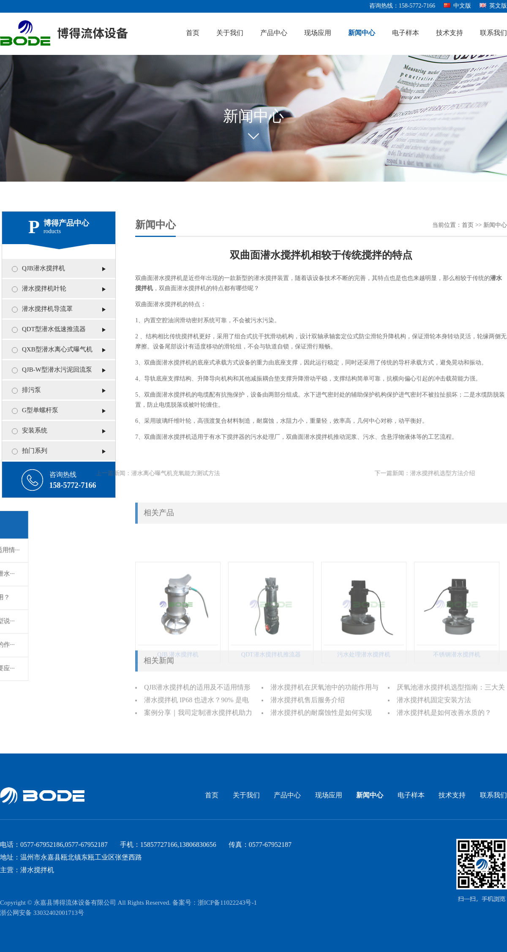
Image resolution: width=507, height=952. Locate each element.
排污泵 (27, 390)
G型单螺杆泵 (36, 410)
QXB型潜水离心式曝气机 (53, 349)
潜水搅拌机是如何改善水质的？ (444, 716)
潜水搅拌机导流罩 (43, 309)
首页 (192, 33)
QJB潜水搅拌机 (39, 268)
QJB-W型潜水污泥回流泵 (53, 370)
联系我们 (493, 33)
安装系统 (31, 430)
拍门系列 (31, 451)
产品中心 (273, 33)
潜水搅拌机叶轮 (40, 289)
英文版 (493, 6)
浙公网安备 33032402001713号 (42, 913)
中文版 (457, 6)
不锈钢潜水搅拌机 (456, 679)
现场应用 (317, 33)
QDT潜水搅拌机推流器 (271, 679)
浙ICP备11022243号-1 (227, 903)
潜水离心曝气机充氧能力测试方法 (146, 474)
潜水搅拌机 (168, 283)
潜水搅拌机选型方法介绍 (418, 474)
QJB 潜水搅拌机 (178, 679)
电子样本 (405, 33)
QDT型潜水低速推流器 (50, 329)
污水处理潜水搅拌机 (363, 679)
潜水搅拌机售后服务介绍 (307, 703)
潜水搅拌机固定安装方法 (434, 703)
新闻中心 (361, 33)
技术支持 (449, 33)
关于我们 (229, 33)
